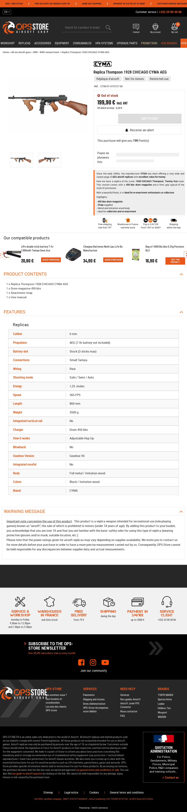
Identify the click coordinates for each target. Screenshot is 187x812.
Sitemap (48, 792)
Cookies (94, 792)
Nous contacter (128, 711)
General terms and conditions (127, 792)
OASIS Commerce (99, 808)
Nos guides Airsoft (130, 699)
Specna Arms (165, 699)
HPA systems (104, 43)
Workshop (8, 43)
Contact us (171, 777)
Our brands (169, 43)
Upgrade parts (127, 43)
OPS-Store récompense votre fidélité (95, 709)
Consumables (82, 43)
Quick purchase (51, 260)
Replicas (24, 43)
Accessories (42, 43)
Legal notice (71, 792)
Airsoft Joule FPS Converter (129, 705)
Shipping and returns (94, 699)
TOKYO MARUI (165, 695)
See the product (175, 260)
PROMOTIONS (149, 43)
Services (124, 695)
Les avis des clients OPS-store (56, 708)
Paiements (89, 695)
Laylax (161, 703)
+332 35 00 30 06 (167, 612)
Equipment (62, 43)
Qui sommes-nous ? (56, 695)
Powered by (84, 808)
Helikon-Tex (164, 708)
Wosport (162, 712)
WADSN (162, 717)
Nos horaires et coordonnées (54, 700)
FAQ (122, 715)
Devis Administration (94, 703)
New (183, 43)
